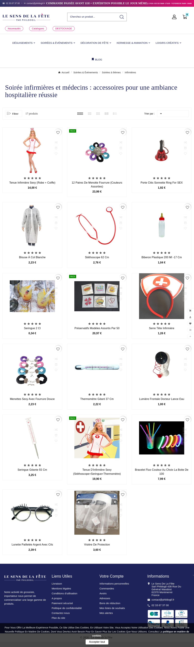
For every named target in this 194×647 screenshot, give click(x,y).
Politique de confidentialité (67, 613)
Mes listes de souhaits (112, 613)
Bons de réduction (109, 608)
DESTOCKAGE (63, 28)
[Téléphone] (11, 3)
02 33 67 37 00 (160, 610)
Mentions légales (61, 593)
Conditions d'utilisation (64, 598)
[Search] (122, 17)
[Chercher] (92, 17)
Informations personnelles (114, 588)
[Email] (34, 3)
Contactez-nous (61, 618)
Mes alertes (106, 618)
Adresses (104, 603)
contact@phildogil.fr (163, 604)
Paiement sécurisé (62, 608)
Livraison (57, 588)
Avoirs (103, 598)
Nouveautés (14, 28)
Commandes (106, 593)
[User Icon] (175, 17)
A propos (57, 603)
